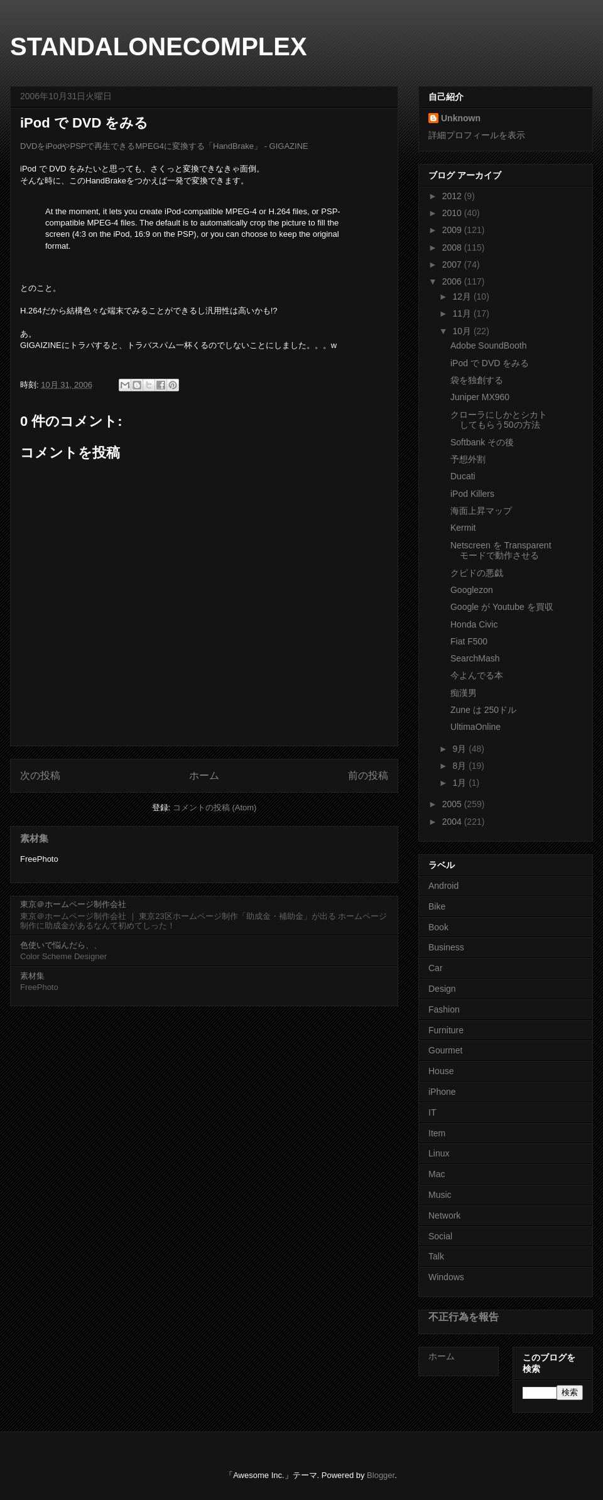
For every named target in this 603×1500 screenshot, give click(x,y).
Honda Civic (473, 624)
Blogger (380, 1475)
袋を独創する (476, 380)
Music (440, 1195)
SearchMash (475, 658)
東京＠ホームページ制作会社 (73, 904)
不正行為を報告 (463, 1316)
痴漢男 (463, 693)
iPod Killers (472, 494)
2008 (453, 247)
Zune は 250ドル (483, 710)
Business (446, 947)
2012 (453, 196)
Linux (438, 1153)
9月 (460, 749)
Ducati (462, 476)
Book (438, 927)
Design (442, 989)
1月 (460, 783)
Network (444, 1215)
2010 (453, 213)
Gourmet (445, 1050)
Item (436, 1133)
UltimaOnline (475, 727)
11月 (462, 313)
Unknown (461, 118)
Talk (436, 1256)
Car (435, 968)
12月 (462, 296)
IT (432, 1112)
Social (440, 1236)
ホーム (204, 775)
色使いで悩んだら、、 (61, 945)
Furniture (446, 1030)
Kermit (462, 528)
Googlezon (471, 590)
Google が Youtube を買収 (501, 607)
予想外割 (468, 459)
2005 (453, 804)
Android (443, 886)
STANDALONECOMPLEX (158, 46)
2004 (453, 822)
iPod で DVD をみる (489, 363)
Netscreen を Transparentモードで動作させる (500, 550)
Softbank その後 (482, 442)
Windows (446, 1277)
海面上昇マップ (481, 511)
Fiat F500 (468, 641)
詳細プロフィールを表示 (476, 135)
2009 (453, 230)
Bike (436, 906)
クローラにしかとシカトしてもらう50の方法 (498, 420)
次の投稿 (40, 775)
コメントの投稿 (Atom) (215, 807)
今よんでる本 (476, 675)
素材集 (34, 838)
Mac (436, 1174)
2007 (453, 264)
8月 (460, 766)
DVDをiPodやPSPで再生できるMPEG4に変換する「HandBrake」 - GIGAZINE (164, 146)
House (441, 1071)
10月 (462, 331)
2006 (453, 281)
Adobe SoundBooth (488, 345)
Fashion (444, 1009)
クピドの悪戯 (476, 573)
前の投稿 (368, 775)
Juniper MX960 (479, 397)
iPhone (442, 1092)
